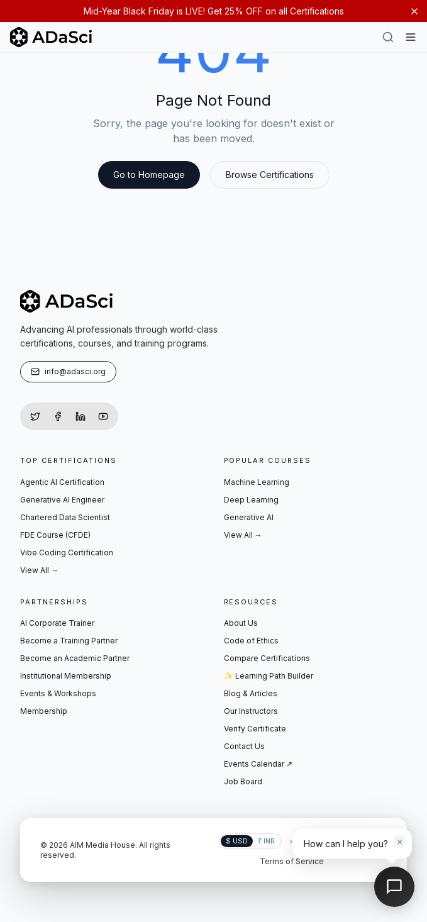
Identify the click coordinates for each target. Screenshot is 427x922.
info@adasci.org (68, 371)
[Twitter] (35, 416)
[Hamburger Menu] (410, 37)
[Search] (388, 37)
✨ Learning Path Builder (268, 675)
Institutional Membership (65, 675)
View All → (39, 570)
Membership (43, 711)
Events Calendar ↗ (258, 764)
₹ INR (266, 840)
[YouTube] (103, 416)
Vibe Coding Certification (66, 552)
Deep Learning (251, 499)
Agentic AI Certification (62, 482)
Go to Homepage (149, 174)
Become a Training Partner (69, 640)
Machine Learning (256, 482)
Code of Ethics (251, 640)
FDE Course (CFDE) (55, 535)
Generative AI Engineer (62, 499)
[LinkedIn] (80, 416)
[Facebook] (58, 416)
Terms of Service (292, 861)
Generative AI (249, 517)
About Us (241, 623)
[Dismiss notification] (414, 11)
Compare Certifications (267, 658)
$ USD (237, 840)
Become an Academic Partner (75, 658)
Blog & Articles (250, 693)
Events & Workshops (58, 693)
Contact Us (244, 746)
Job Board (243, 781)
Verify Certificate (255, 728)
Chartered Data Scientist (65, 517)
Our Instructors (251, 711)
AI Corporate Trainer (57, 623)
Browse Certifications (270, 174)
